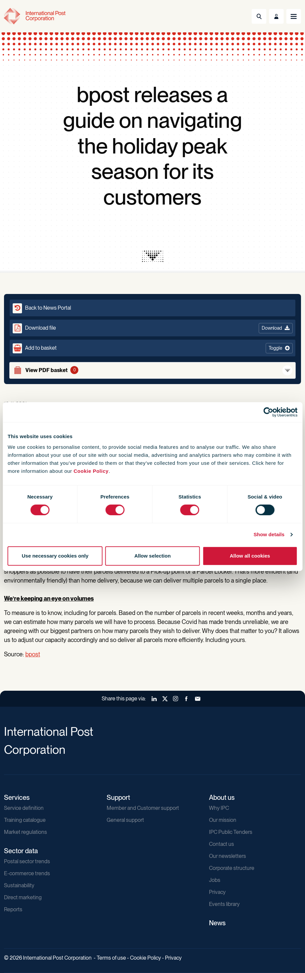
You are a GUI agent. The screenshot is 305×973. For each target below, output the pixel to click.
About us (222, 797)
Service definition (24, 808)
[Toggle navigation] (293, 16)
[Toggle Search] (259, 16)
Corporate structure (231, 868)
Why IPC (219, 808)
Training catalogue (25, 820)
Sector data (21, 851)
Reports (13, 909)
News (217, 923)
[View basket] (152, 370)
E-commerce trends (27, 873)
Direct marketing (23, 897)
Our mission (222, 820)
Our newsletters (227, 856)
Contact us (221, 844)
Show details (269, 534)
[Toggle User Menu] (276, 16)
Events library (224, 904)
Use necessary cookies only (55, 556)
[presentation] (152, 256)
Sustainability (19, 885)
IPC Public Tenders (230, 832)
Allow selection (152, 556)
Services (17, 797)
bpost (32, 654)
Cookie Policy (91, 471)
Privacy (217, 892)
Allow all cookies (250, 556)
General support (125, 820)
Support (118, 797)
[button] (152, 348)
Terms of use (111, 958)
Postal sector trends (27, 861)
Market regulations (25, 832)
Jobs (214, 880)
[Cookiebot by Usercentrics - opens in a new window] (268, 412)
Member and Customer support (143, 808)
